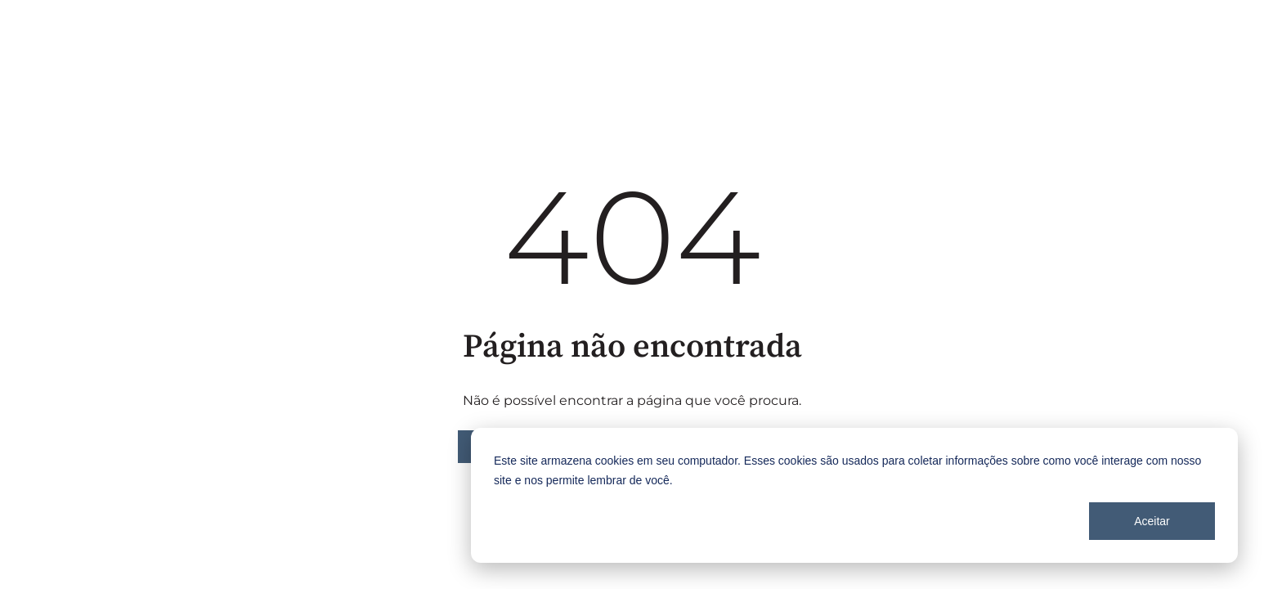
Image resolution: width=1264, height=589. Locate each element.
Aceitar (1152, 521)
